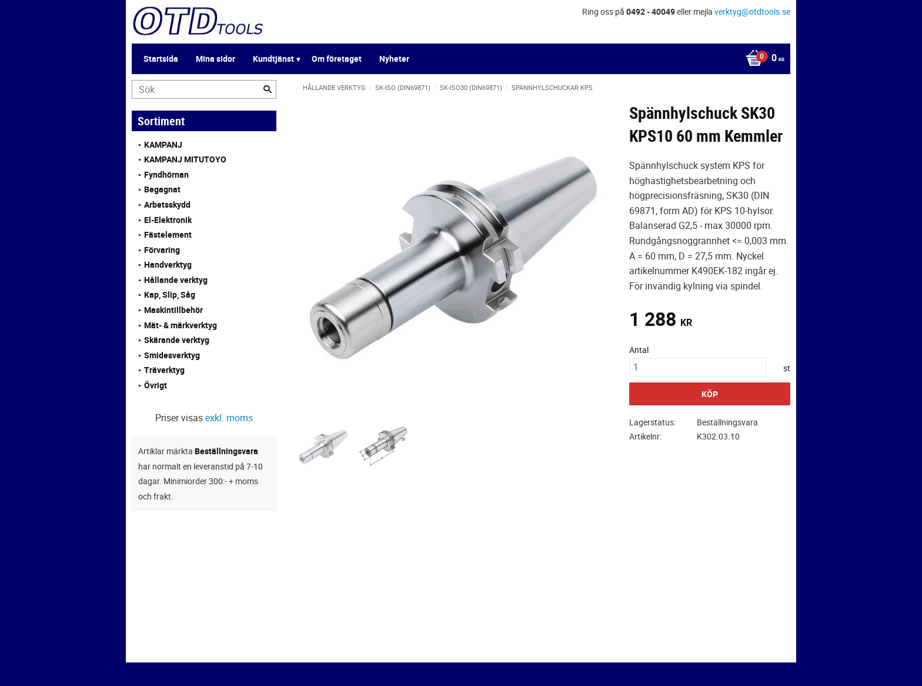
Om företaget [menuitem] (337, 58)
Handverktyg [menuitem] (168, 264)
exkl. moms (229, 417)
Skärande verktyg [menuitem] (176, 339)
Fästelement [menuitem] (168, 234)
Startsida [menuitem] (160, 58)
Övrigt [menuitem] (155, 385)
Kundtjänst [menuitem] (273, 58)
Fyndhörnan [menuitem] (166, 174)
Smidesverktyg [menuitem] (172, 355)
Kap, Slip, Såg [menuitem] (169, 294)
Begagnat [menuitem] (162, 189)
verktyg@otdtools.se (752, 11)
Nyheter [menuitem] (394, 58)
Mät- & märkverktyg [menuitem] (180, 325)
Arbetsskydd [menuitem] (167, 204)
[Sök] (267, 89)
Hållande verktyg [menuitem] (176, 279)
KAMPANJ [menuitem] (163, 144)
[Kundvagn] (762, 59)
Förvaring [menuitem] (162, 249)
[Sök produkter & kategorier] (204, 89)
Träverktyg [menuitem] (164, 369)
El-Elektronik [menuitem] (168, 219)
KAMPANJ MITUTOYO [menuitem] (185, 159)
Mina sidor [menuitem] (215, 58)
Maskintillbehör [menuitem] (173, 309)
